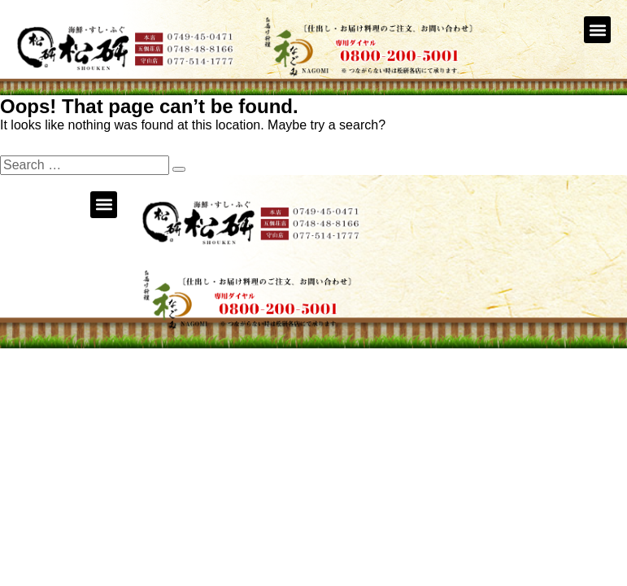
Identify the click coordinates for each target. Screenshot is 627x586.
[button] (597, 29)
